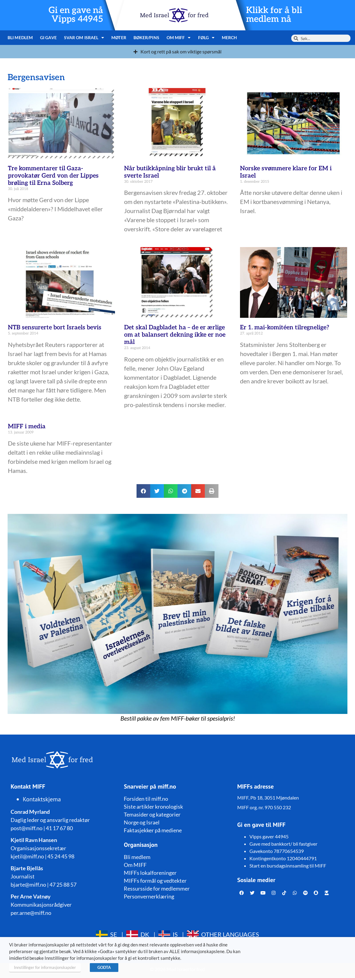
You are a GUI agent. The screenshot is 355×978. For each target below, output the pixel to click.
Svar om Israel (84, 37)
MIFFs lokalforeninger (150, 872)
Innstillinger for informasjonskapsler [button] (45, 967)
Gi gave (48, 37)
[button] (143, 491)
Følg (206, 37)
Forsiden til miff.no (146, 798)
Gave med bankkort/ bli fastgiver (283, 844)
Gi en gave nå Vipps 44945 (76, 15)
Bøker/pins (146, 37)
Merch (229, 37)
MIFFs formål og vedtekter (155, 880)
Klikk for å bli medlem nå (274, 15)
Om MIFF (179, 37)
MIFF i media (27, 426)
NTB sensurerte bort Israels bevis (54, 327)
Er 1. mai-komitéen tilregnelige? (284, 327)
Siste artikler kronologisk (153, 806)
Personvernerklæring (149, 896)
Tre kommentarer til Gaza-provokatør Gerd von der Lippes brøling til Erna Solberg (53, 176)
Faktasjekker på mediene (153, 830)
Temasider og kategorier (152, 814)
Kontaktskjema (42, 799)
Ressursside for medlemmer (157, 888)
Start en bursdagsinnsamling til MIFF (287, 865)
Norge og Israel (142, 822)
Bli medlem (20, 37)
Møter (118, 37)
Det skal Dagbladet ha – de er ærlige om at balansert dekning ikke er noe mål (174, 335)
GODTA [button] (104, 967)
